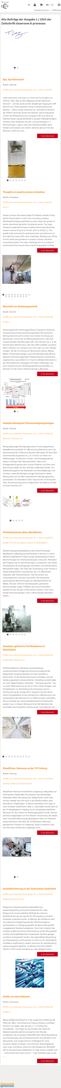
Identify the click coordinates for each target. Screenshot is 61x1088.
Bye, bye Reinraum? (13, 79)
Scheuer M (17, 438)
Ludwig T (6, 1012)
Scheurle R (19, 899)
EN (52, 5)
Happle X (23, 542)
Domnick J (20, 660)
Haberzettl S (8, 899)
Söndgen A (43, 542)
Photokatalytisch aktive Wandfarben (22, 532)
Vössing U (7, 783)
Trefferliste (56, 10)
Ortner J (6, 322)
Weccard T (7, 438)
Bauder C (7, 542)
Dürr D (5, 207)
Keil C (15, 783)
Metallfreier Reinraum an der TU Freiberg (25, 768)
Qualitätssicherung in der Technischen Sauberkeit (29, 888)
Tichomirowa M (25, 783)
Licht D (15, 542)
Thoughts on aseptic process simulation (24, 192)
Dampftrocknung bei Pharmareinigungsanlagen (28, 423)
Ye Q (13, 660)
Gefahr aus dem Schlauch (16, 996)
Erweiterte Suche (41, 10)
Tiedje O (6, 660)
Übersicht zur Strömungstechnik (20, 306)
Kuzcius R (33, 542)
